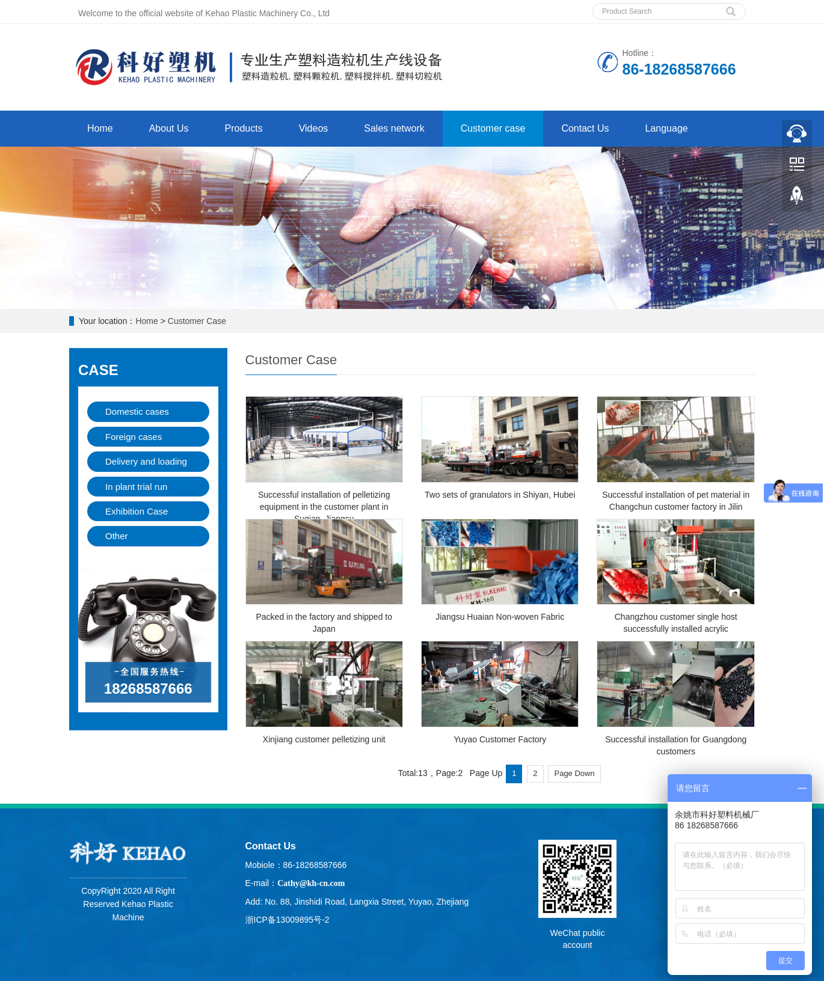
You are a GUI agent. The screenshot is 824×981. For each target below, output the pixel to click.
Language (666, 128)
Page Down (574, 773)
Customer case (493, 128)
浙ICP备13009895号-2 (287, 919)
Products (244, 128)
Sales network (394, 128)
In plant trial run (136, 486)
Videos (313, 128)
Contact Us (585, 128)
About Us (169, 128)
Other (116, 536)
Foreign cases (133, 437)
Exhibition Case (136, 511)
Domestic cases (137, 411)
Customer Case (197, 321)
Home (100, 128)
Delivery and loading (146, 461)
